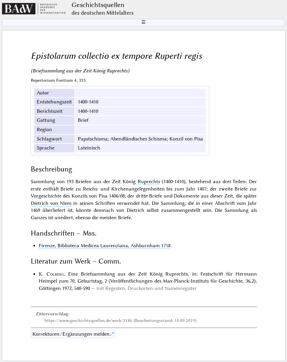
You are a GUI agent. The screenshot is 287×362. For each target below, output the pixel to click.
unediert (63, 218)
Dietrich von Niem (51, 203)
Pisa (103, 196)
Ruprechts (149, 181)
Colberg (55, 274)
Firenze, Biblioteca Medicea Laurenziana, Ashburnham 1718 (104, 246)
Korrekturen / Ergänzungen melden (71, 334)
